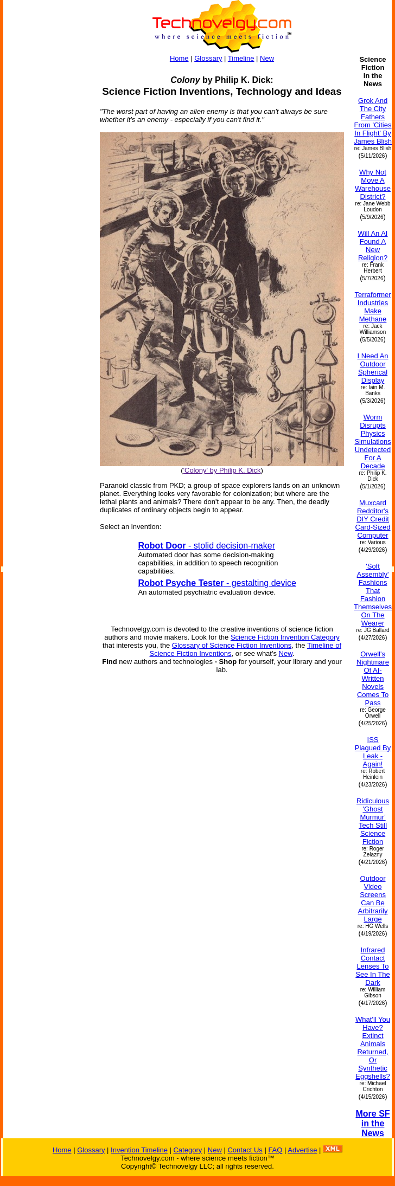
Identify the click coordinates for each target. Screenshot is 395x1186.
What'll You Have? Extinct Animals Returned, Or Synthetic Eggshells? (372, 1047)
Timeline (241, 58)
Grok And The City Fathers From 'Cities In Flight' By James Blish (373, 120)
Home (179, 58)
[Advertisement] (46, 218)
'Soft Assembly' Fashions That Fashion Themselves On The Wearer (373, 594)
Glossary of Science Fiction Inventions (231, 645)
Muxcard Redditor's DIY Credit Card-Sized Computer (373, 519)
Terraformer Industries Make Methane (372, 307)
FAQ (275, 1150)
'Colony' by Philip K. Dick (222, 470)
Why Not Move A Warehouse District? (373, 184)
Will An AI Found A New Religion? (373, 245)
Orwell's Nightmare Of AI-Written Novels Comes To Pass (372, 678)
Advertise (302, 1150)
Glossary (208, 58)
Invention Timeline (139, 1150)
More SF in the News (372, 1123)
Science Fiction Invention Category (285, 637)
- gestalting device (217, 583)
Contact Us (244, 1150)
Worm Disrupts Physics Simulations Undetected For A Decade (372, 441)
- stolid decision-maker (206, 545)
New (267, 58)
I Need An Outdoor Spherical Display (372, 368)
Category (187, 1150)
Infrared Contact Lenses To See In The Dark (372, 966)
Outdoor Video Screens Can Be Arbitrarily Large (373, 898)
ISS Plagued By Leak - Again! (373, 752)
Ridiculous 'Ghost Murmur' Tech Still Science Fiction (372, 821)
